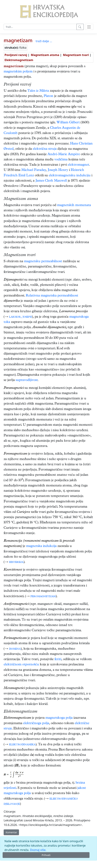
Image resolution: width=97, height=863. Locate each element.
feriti (58, 659)
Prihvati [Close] (46, 855)
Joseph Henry (58, 170)
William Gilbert (68, 123)
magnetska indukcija (41, 546)
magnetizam (18, 40)
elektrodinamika (22, 745)
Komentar (11, 832)
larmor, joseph (20, 317)
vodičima (61, 160)
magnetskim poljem (18, 72)
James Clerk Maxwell (51, 181)
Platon (48, 96)
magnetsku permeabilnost (43, 261)
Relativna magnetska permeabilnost (52, 296)
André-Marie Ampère (64, 154)
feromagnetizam (43, 596)
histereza (16, 562)
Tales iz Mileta (38, 91)
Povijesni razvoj (16, 55)
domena (15, 649)
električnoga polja (36, 723)
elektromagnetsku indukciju (70, 176)
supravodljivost (27, 380)
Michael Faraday (33, 170)
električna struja (45, 149)
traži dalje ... (44, 41)
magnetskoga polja (59, 718)
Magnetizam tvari (76, 55)
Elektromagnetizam (19, 60)
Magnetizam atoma (45, 55)
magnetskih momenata (74, 205)
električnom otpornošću (21, 665)
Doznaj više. (38, 850)
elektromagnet (78, 165)
